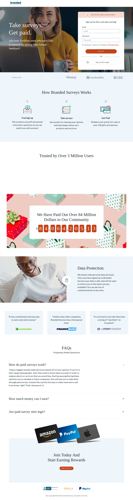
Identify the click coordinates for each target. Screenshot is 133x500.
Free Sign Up (66, 468)
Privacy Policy (114, 45)
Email (84, 27)
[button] (101, 62)
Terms (104, 45)
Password (85, 36)
